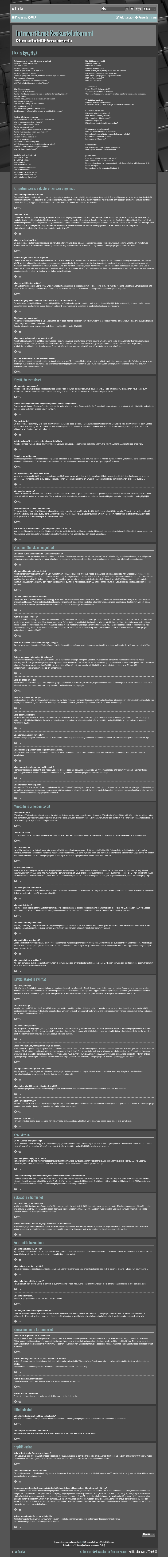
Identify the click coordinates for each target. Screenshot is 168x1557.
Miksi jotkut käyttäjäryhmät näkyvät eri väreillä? (103, 76)
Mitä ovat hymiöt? (20, 162)
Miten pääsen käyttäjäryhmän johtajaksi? (101, 73)
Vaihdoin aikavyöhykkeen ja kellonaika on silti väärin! (34, 99)
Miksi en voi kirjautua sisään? (25, 73)
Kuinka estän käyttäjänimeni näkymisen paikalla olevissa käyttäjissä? (40, 94)
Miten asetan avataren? (23, 106)
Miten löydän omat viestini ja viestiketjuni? (101, 123)
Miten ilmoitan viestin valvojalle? (26, 142)
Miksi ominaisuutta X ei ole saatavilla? (100, 161)
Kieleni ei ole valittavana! (23, 101)
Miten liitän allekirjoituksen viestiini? (27, 124)
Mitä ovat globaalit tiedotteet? (25, 167)
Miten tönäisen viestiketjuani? (25, 149)
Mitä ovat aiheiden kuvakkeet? (25, 177)
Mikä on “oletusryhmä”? (94, 78)
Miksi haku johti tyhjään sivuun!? (98, 118)
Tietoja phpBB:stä (82, 1459)
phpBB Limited (108, 1456)
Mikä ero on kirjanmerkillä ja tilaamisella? (101, 132)
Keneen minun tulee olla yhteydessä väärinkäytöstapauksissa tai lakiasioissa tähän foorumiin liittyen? (117, 164)
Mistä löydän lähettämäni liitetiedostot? (100, 150)
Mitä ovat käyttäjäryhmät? (95, 68)
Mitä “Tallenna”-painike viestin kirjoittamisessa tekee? (34, 144)
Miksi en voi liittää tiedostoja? (25, 137)
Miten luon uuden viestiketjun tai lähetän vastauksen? (34, 120)
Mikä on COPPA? (20, 66)
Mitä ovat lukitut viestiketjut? (25, 175)
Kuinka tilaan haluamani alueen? (98, 136)
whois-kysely (55, 1493)
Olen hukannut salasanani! (24, 78)
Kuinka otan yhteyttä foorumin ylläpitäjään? (102, 168)
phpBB (107, 461)
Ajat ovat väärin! (20, 96)
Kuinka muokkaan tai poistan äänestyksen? (31, 132)
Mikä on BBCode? (21, 157)
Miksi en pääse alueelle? (23, 134)
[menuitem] (31, 17)
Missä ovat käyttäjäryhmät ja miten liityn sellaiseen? (105, 71)
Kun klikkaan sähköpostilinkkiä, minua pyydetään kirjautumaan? (38, 111)
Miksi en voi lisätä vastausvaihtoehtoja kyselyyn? (33, 129)
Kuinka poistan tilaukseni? (95, 139)
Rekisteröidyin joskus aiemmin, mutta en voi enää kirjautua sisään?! (40, 76)
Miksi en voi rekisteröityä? (24, 68)
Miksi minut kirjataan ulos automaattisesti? (30, 81)
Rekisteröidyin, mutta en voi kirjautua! (28, 71)
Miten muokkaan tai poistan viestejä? (28, 122)
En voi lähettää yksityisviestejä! (97, 89)
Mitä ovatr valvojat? (93, 66)
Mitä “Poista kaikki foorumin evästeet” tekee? (31, 83)
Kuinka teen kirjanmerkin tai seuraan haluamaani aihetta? (107, 134)
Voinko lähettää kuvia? (22, 165)
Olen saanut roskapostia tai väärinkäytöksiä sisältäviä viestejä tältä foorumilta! (115, 94)
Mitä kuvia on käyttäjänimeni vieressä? (29, 104)
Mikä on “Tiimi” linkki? (93, 81)
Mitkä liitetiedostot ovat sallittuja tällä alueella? (103, 147)
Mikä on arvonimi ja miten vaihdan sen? (29, 109)
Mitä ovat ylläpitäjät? (93, 63)
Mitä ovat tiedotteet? (22, 170)
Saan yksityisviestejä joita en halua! (99, 91)
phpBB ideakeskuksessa (116, 1473)
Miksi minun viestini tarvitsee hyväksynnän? (31, 147)
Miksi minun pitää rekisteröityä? (26, 63)
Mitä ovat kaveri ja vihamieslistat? (98, 102)
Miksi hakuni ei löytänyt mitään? (97, 116)
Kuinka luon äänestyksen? (24, 127)
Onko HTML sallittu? (22, 160)
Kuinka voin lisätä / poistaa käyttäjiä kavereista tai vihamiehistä (109, 105)
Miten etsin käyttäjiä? (93, 120)
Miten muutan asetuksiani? (24, 91)
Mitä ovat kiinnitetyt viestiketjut (25, 172)
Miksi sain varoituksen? (23, 139)
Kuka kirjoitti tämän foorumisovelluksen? (101, 158)
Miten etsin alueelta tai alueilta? (97, 113)
